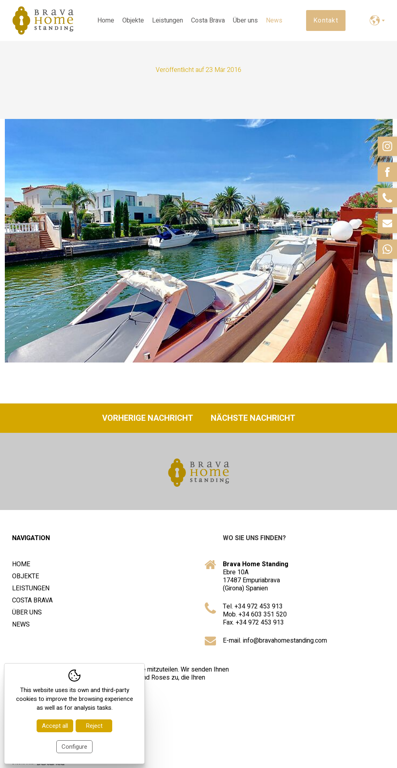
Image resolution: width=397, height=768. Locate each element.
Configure (74, 746)
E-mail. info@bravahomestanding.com (275, 640)
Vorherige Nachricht (147, 418)
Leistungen (167, 20)
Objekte (133, 20)
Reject (94, 725)
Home (105, 20)
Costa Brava (208, 20)
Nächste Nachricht (253, 418)
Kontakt (325, 20)
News (274, 20)
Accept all (55, 725)
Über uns (245, 20)
